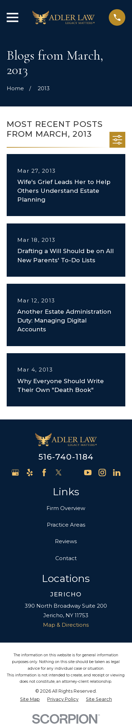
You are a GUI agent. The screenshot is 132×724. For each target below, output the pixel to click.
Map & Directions (66, 624)
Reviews (66, 541)
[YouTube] (88, 472)
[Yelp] (29, 472)
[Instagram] (102, 472)
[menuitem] (30, 699)
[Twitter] (58, 472)
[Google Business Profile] (15, 472)
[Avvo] (73, 472)
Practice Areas (66, 524)
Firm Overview (65, 508)
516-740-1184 (66, 457)
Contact (66, 558)
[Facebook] (44, 472)
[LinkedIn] (116, 472)
